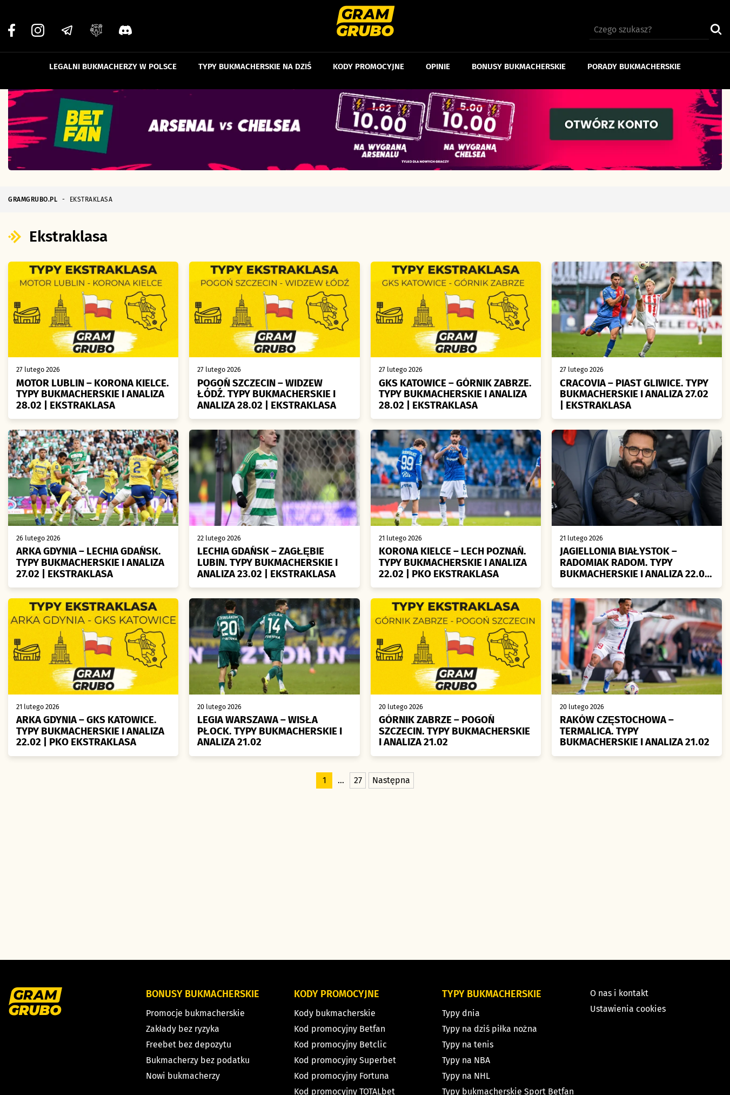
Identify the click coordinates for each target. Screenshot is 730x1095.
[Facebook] (11, 22)
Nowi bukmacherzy (183, 1076)
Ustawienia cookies (628, 1009)
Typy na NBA (466, 1060)
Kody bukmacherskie (335, 1013)
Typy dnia (461, 1013)
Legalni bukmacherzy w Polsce (113, 58)
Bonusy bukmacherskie (519, 58)
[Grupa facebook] (96, 22)
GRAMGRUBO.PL (32, 199)
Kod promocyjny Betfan (339, 1029)
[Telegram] (67, 22)
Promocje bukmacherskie (195, 1013)
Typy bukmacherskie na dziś (254, 58)
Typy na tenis (467, 1044)
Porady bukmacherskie (634, 58)
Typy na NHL (466, 1076)
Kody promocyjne (368, 58)
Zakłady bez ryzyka (182, 1029)
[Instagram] (37, 22)
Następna (391, 787)
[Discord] (125, 22)
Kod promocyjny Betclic (340, 1044)
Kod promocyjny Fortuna (341, 1076)
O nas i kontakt (619, 993)
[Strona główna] (365, 22)
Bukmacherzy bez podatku (198, 1060)
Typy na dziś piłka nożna (489, 1029)
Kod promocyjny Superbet (345, 1060)
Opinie (438, 58)
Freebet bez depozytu (188, 1044)
